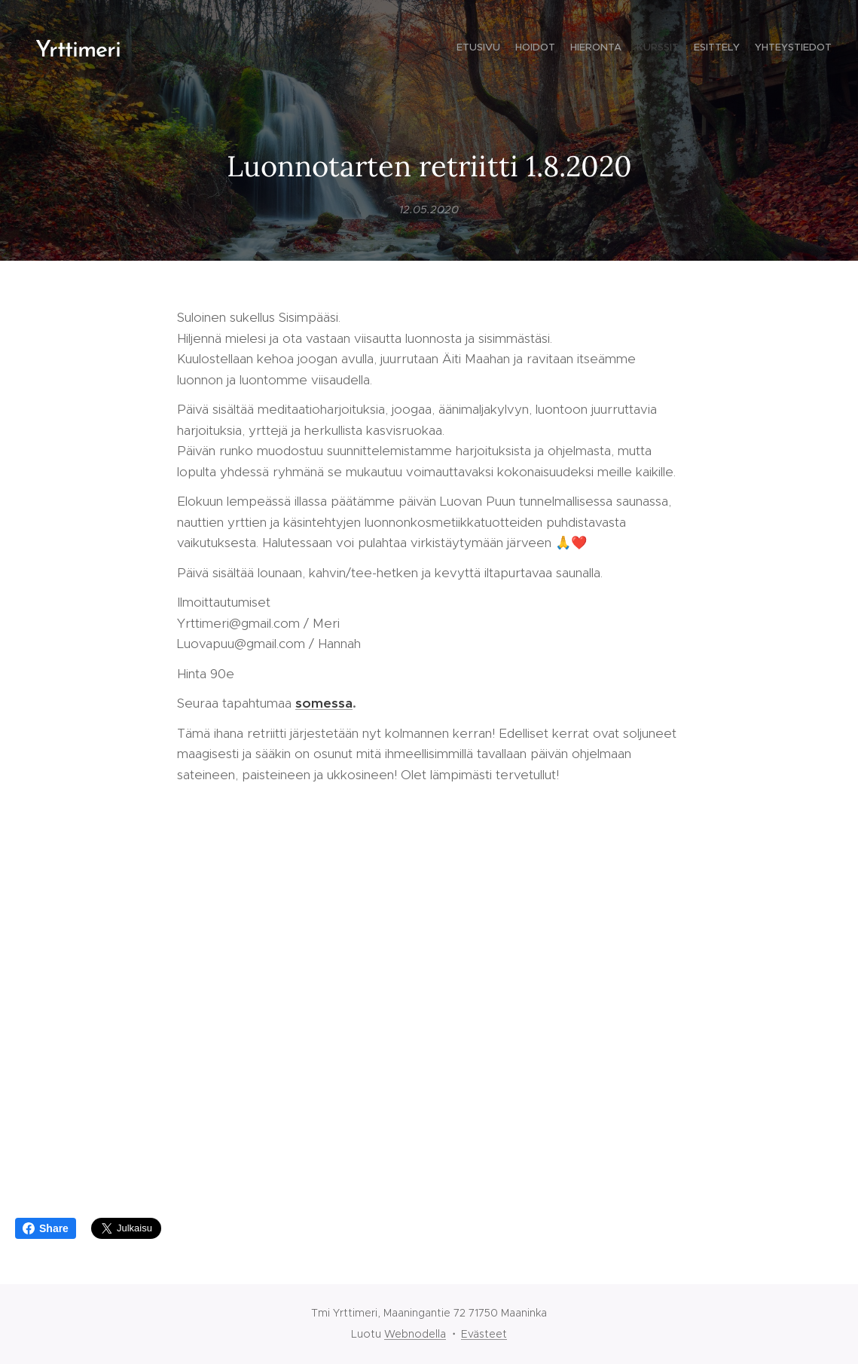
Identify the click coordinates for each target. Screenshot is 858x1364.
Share (46, 1228)
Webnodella (415, 1334)
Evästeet (484, 1334)
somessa (324, 703)
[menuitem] (758, 49)
